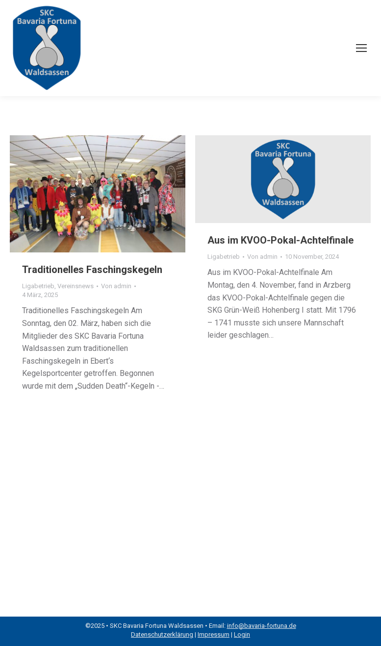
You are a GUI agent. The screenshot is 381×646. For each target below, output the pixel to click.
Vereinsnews (75, 286)
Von (116, 286)
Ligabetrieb (38, 286)
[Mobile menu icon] (361, 48)
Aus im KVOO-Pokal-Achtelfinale (280, 240)
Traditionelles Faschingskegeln (92, 269)
